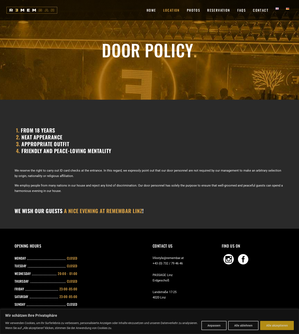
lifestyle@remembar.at (168, 258)
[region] (149, 321)
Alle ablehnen (243, 325)
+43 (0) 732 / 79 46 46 (168, 263)
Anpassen (214, 325)
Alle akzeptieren (277, 325)
